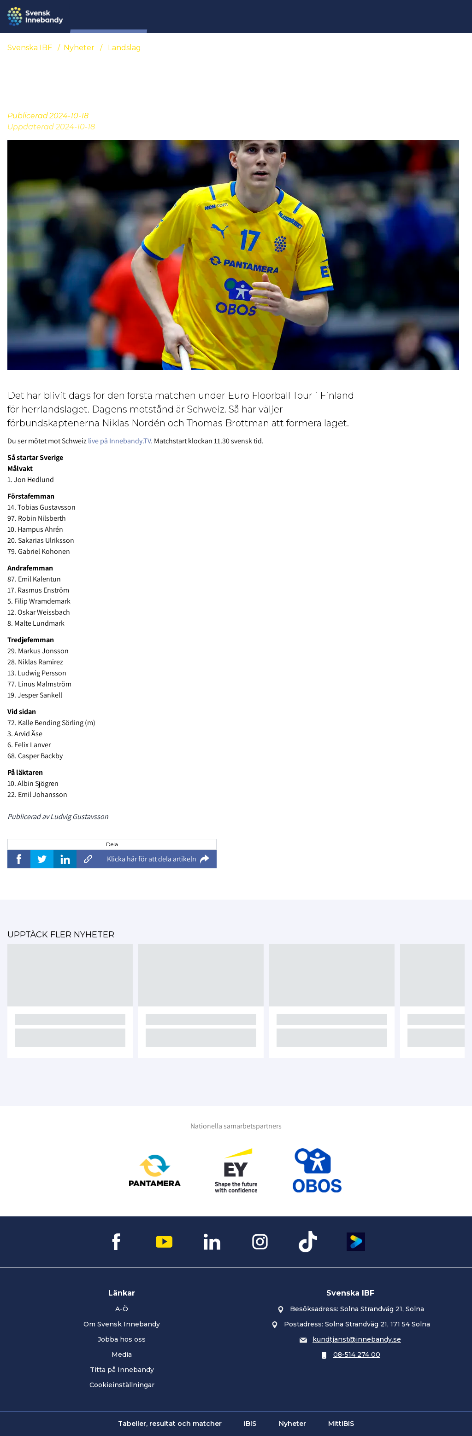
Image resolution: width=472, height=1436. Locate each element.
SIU (169, 16)
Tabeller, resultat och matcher (170, 1423)
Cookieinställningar (121, 1385)
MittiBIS (341, 1423)
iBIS (250, 1423)
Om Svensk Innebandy (121, 1324)
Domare (241, 16)
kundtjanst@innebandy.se (357, 1339)
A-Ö (121, 1309)
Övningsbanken (348, 16)
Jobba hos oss (122, 1339)
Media (122, 1354)
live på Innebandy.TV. (120, 441)
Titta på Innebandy (122, 1370)
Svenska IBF (29, 47)
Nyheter (201, 16)
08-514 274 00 (356, 1354)
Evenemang (288, 16)
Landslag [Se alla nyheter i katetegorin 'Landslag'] (124, 47)
